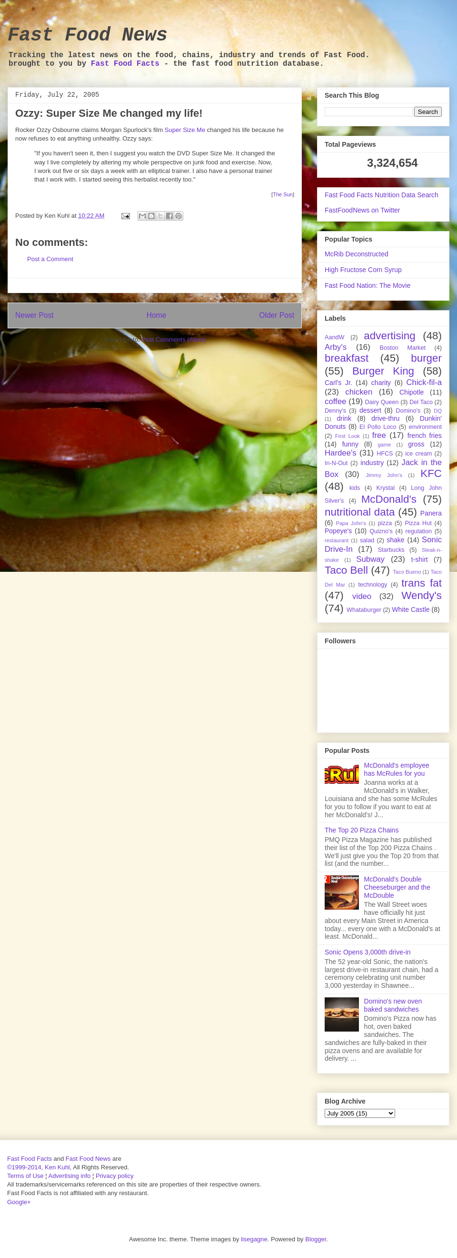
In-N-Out (336, 463)
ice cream (418, 453)
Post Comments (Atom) (173, 339)
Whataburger (364, 610)
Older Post (276, 315)
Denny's (335, 410)
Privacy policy (114, 1175)
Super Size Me (185, 129)
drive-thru (385, 418)
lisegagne (254, 1239)
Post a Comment (50, 259)
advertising (389, 336)
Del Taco (421, 402)
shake (395, 540)
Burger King (383, 371)
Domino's (408, 410)
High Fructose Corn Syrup (363, 270)
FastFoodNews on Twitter (362, 210)
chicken (358, 391)
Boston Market (403, 348)
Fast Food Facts (125, 64)
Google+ (19, 1202)
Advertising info (69, 1175)
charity (381, 382)
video (361, 596)
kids (354, 488)
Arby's (336, 347)
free (379, 435)
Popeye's (338, 531)
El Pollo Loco (377, 427)
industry (372, 463)
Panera (431, 513)
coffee (335, 401)
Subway (370, 559)
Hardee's (341, 452)
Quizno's (381, 531)
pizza (385, 523)
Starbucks (391, 550)
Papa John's (351, 523)
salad (367, 540)
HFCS (385, 453)
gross (416, 444)
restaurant (336, 540)
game (384, 444)
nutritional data (360, 512)
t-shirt (419, 559)
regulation (419, 531)
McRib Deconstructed (356, 254)
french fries (424, 435)
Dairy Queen (382, 402)
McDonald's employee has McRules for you (396, 769)
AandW (334, 337)
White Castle (410, 609)
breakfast (346, 358)
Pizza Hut (418, 523)
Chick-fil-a (424, 382)
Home (157, 315)
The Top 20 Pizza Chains (361, 830)
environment (425, 427)
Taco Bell (346, 570)
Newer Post (34, 315)
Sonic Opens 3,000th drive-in (368, 952)
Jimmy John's (384, 475)
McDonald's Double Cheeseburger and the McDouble (397, 887)
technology (372, 584)
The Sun (283, 194)
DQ (438, 411)
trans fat (421, 583)
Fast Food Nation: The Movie (367, 285)
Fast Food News (88, 35)
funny (350, 444)
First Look (347, 436)
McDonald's (389, 499)
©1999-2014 (24, 1167)
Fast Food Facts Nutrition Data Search (381, 195)
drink (344, 418)
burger (426, 358)
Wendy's (421, 595)
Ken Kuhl (57, 1167)
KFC (431, 473)
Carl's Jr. (338, 382)
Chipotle (411, 392)
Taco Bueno (407, 572)
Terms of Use (25, 1175)
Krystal (386, 488)
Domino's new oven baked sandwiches (393, 1005)
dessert (370, 410)
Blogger (315, 1239)
